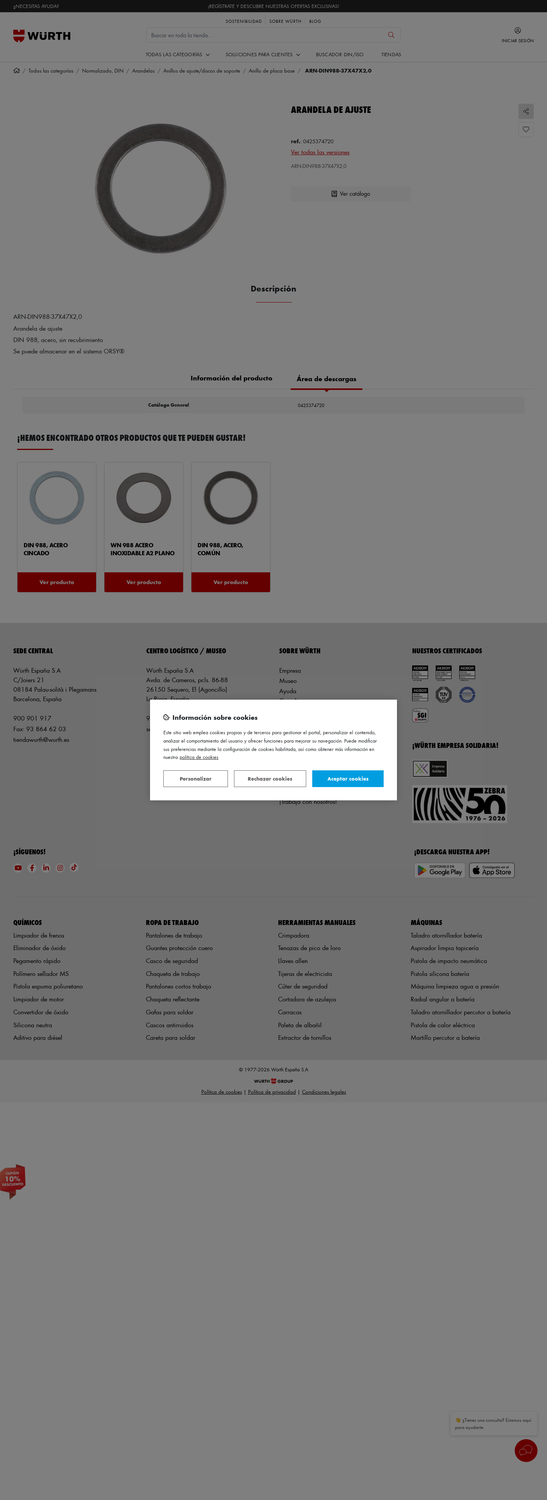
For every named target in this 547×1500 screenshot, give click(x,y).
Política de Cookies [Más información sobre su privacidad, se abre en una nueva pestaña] (199, 757)
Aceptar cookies (347, 778)
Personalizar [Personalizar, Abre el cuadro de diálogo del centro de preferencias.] (196, 778)
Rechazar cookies (270, 778)
